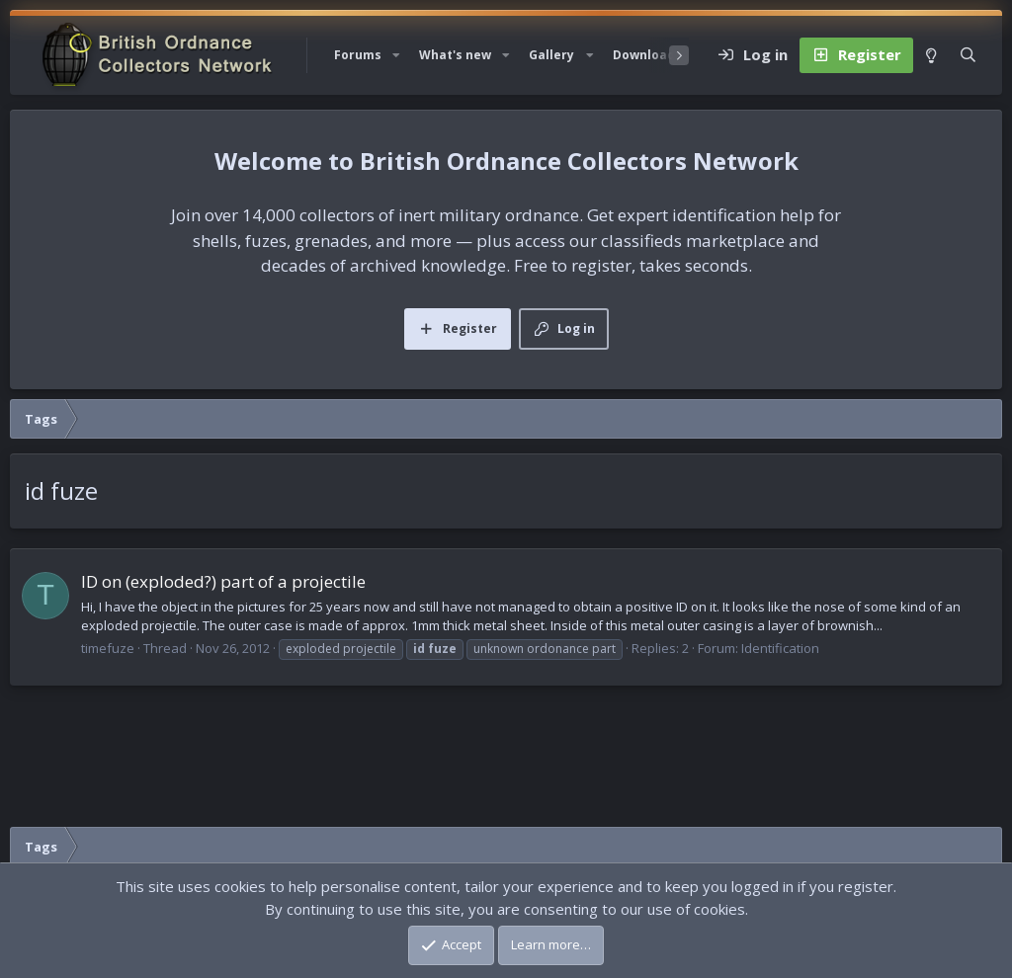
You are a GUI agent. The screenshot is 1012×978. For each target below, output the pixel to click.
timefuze (107, 648)
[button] (396, 55)
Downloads (647, 54)
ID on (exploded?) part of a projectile (223, 581)
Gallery (551, 54)
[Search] (968, 55)
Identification (780, 648)
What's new (455, 54)
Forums (357, 54)
